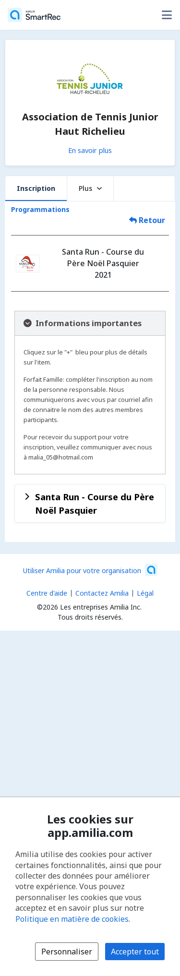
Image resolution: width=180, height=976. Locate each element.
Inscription (36, 188)
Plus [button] (90, 188)
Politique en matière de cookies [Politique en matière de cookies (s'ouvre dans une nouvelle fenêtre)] (72, 919)
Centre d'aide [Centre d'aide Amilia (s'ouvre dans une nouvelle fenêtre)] (46, 593)
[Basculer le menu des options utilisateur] (166, 15)
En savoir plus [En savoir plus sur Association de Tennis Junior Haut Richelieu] (90, 150)
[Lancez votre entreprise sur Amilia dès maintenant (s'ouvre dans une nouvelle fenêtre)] (90, 570)
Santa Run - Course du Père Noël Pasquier (94, 503)
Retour (147, 220)
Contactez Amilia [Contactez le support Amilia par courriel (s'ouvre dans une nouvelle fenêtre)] (102, 593)
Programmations (40, 209)
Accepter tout (135, 951)
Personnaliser (66, 951)
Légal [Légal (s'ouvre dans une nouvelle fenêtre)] (145, 593)
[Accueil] (34, 15)
